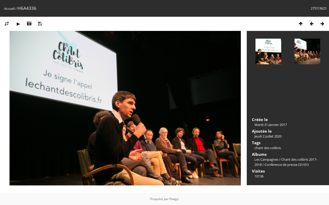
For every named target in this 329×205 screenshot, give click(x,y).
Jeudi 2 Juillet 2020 (267, 136)
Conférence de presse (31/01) (286, 164)
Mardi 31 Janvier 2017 (270, 124)
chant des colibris (267, 148)
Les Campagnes (266, 159)
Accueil (9, 8)
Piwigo (174, 199)
